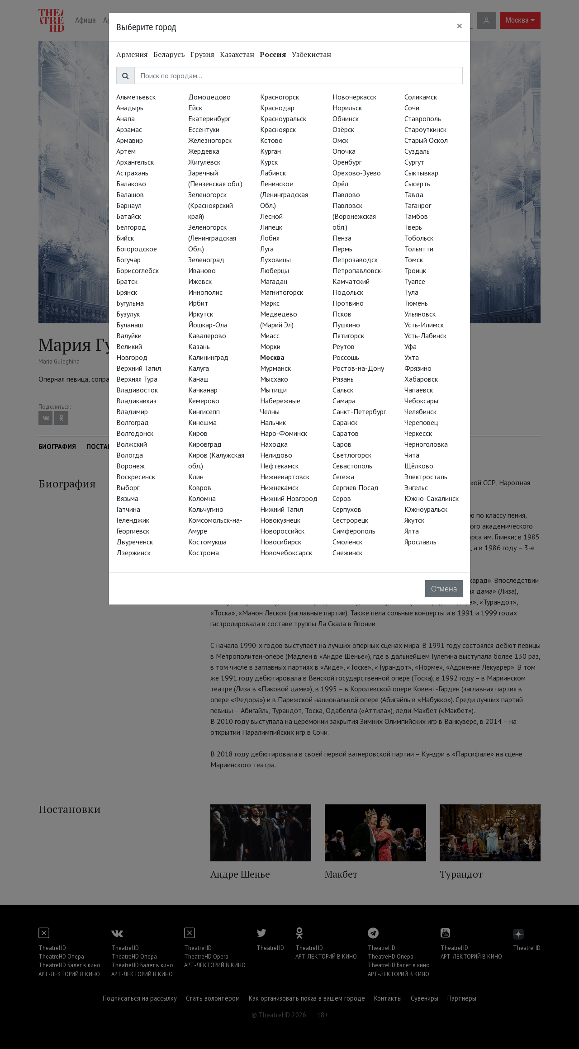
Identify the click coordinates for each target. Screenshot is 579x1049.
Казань (199, 346)
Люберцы (274, 270)
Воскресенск (135, 476)
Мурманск (275, 368)
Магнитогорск (281, 292)
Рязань (343, 378)
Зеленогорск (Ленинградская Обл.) (212, 237)
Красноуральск (283, 118)
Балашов (130, 194)
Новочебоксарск (286, 552)
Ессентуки (203, 129)
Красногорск (279, 96)
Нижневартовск (284, 476)
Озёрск (343, 129)
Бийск (125, 237)
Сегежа (343, 476)
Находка (274, 444)
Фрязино (418, 368)
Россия (273, 54)
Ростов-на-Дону (358, 368)
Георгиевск (132, 530)
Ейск (195, 107)
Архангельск (135, 161)
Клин (196, 476)
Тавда (413, 194)
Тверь (413, 227)
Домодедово (209, 96)
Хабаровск (421, 378)
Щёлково (418, 465)
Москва (272, 357)
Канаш (198, 378)
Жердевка (203, 151)
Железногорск (210, 140)
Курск (269, 161)
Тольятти (418, 248)
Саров (341, 444)
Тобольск (418, 237)
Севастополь (352, 465)
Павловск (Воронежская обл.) (354, 216)
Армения (132, 54)
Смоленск (347, 541)
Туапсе (414, 281)
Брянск (126, 292)
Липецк (271, 227)
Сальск (342, 389)
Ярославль (420, 541)
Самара (344, 400)
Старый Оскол (426, 140)
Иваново (202, 270)
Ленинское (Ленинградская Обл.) (284, 194)
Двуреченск (134, 541)
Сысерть (417, 183)
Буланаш (129, 324)
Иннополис (205, 292)
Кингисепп (204, 411)
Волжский (131, 444)
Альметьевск (136, 96)
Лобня (270, 237)
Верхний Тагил (138, 368)
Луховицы (275, 259)
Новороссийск (282, 530)
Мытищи (273, 389)
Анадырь (129, 107)
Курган (270, 151)
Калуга (198, 368)
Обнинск (345, 118)
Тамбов (416, 216)
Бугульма (130, 302)
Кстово (271, 140)
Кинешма (202, 422)
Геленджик (132, 519)
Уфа (410, 346)
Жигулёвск (204, 161)
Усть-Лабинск (425, 335)
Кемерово (203, 400)
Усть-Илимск (424, 324)
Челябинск (420, 411)
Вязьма (127, 498)
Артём (126, 151)
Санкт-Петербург (359, 411)
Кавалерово (207, 335)
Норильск (347, 107)
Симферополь (353, 530)
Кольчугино (205, 509)
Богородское (136, 248)
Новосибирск (280, 541)
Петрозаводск (355, 259)
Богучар (128, 259)
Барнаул (129, 205)
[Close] (459, 25)
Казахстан (237, 54)
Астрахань (132, 172)
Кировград (205, 444)
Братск (127, 281)
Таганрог (417, 205)
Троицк (415, 270)
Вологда (129, 454)
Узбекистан (311, 54)
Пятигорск (348, 335)
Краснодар (277, 107)
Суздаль (417, 151)
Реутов (343, 346)
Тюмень (416, 302)
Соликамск (420, 96)
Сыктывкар (421, 172)
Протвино (348, 302)
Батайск (128, 216)
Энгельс (416, 487)
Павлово (346, 194)
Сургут (414, 161)
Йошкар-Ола (208, 324)
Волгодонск (134, 433)
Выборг (127, 487)
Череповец (421, 422)
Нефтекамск (279, 465)
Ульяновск (420, 313)
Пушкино (346, 324)
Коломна (202, 498)
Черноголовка (426, 444)
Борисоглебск (137, 270)
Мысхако (274, 378)
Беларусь (169, 54)
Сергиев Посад (355, 487)
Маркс (270, 302)
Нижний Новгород (289, 498)
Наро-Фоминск (283, 433)
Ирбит (198, 302)
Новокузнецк (280, 519)
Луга (267, 248)
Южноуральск (425, 509)
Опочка (344, 151)
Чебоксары (421, 400)
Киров (198, 433)
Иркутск (200, 313)
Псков (341, 313)
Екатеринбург (209, 118)
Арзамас (129, 129)
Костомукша (207, 541)
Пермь (342, 248)
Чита (411, 454)
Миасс (270, 335)
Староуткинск (425, 129)
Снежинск (347, 552)
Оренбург (346, 161)
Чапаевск (418, 389)
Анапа (125, 118)
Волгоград (132, 422)
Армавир (129, 140)
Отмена (444, 589)
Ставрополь (422, 118)
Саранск (344, 422)
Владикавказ (136, 400)
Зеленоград (206, 259)
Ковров (199, 487)
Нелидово (276, 454)
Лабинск (273, 172)
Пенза (341, 237)
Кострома (203, 552)
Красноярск (278, 129)
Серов (341, 498)
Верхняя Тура (136, 378)
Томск (413, 259)
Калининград (208, 357)
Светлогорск (351, 454)
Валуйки (129, 335)
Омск (340, 140)
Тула (411, 292)
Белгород (131, 227)
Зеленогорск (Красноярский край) (210, 205)
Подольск (347, 292)
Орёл (340, 183)
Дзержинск (133, 552)
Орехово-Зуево (356, 172)
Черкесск (418, 433)
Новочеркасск (354, 96)
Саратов (345, 433)
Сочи (411, 107)
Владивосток (137, 389)
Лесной (271, 216)
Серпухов (346, 509)
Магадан (273, 281)
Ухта (411, 357)
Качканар (203, 389)
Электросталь (425, 476)
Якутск (414, 519)
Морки (270, 346)
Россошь (345, 357)
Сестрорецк (350, 519)
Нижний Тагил (281, 509)
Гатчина (128, 509)
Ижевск (200, 281)
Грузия (202, 54)
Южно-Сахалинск (431, 498)
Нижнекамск (279, 487)
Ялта (411, 530)
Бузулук (128, 313)
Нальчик (273, 422)
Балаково (131, 183)
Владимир (132, 411)
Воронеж (130, 465)
